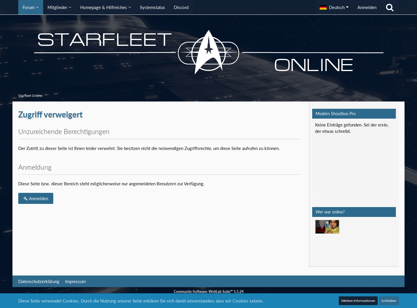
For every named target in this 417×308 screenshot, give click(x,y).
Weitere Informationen (358, 300)
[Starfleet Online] (208, 52)
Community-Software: (209, 291)
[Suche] (390, 7)
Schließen (388, 300)
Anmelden (366, 7)
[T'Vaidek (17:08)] (322, 227)
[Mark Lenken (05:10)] (332, 227)
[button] (334, 7)
